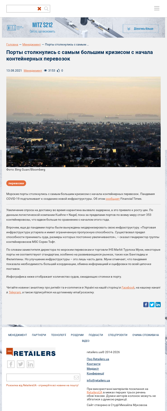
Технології (58, 332)
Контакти (93, 364)
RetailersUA (94, 392)
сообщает (113, 198)
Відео (85, 338)
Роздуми (77, 332)
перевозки (16, 183)
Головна (12, 44)
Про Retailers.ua (98, 359)
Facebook (128, 287)
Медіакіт (93, 368)
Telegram (15, 292)
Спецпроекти (117, 332)
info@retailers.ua (98, 380)
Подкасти (96, 332)
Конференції (95, 373)
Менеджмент (31, 44)
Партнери (39, 332)
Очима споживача (145, 332)
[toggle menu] (157, 8)
